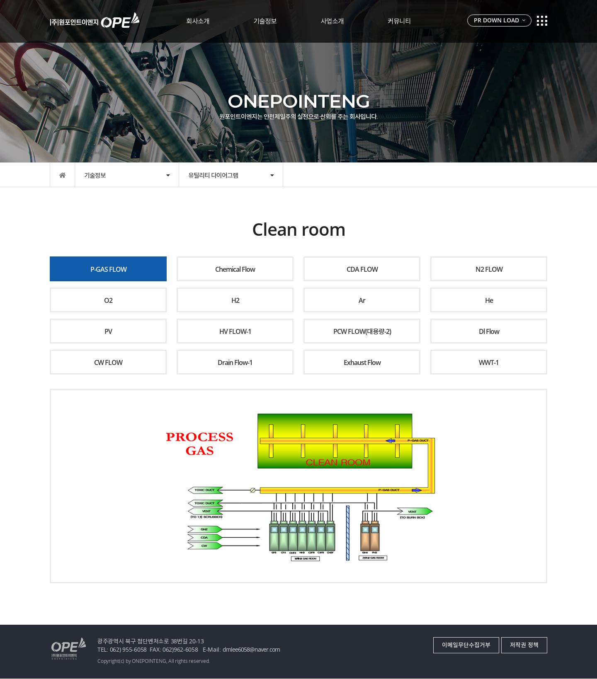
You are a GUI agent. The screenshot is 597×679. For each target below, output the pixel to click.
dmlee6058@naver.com (251, 649)
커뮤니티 (399, 21)
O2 (108, 300)
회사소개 (197, 21)
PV (108, 331)
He (489, 300)
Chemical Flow (235, 269)
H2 (235, 300)
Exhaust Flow (362, 362)
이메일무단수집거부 (466, 645)
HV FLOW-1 (235, 331)
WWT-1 (489, 362)
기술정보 (265, 21)
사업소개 (332, 21)
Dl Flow (489, 331)
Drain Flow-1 (235, 362)
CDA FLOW (362, 269)
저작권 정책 (524, 645)
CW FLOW (108, 362)
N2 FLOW (489, 269)
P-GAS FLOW (108, 269)
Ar (362, 300)
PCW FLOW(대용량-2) (362, 331)
